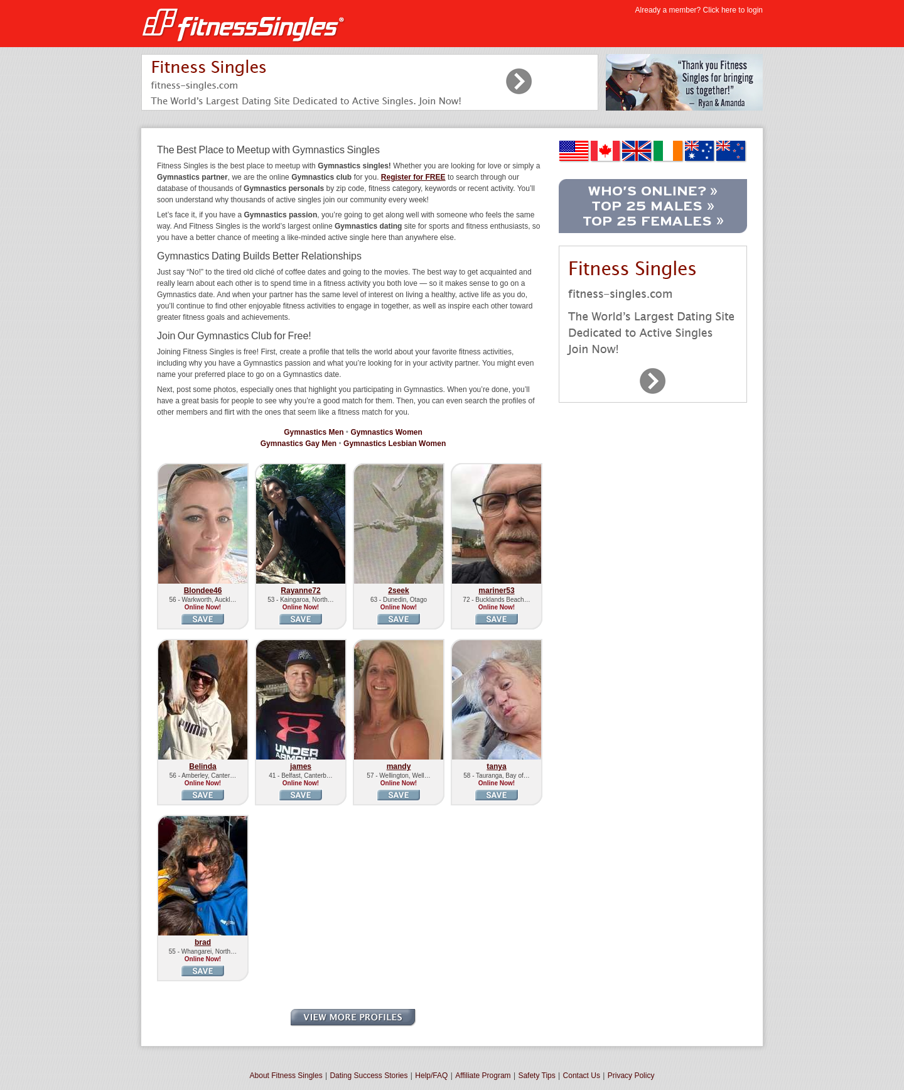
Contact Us (581, 1075)
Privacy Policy (631, 1075)
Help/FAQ (431, 1075)
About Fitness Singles (286, 1075)
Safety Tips (536, 1075)
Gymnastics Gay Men (298, 443)
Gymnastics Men (313, 432)
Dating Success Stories (368, 1075)
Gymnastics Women (386, 432)
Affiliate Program (482, 1075)
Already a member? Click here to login (699, 10)
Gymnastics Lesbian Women (394, 443)
